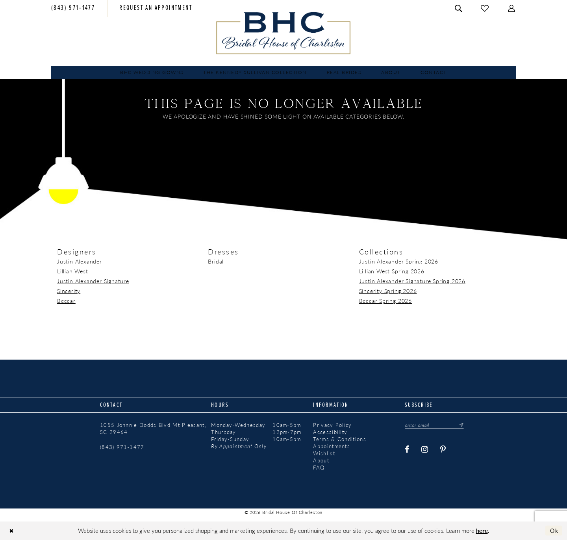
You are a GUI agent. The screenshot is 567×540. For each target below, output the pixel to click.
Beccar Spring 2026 (385, 300)
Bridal (216, 261)
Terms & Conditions (339, 439)
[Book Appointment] (155, 8)
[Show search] (459, 8)
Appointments (331, 446)
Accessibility (330, 432)
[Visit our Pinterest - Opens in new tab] (443, 450)
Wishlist (324, 453)
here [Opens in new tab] (482, 530)
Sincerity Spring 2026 (388, 291)
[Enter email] (435, 425)
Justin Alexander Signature (93, 281)
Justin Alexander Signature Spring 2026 (412, 281)
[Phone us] (73, 8)
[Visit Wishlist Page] (485, 8)
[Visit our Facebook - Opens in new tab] (407, 450)
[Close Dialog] (12, 531)
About (321, 460)
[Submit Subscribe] (461, 425)
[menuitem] (73, 8)
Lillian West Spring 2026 (391, 271)
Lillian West (72, 271)
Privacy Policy (332, 425)
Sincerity (68, 291)
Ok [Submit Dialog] (553, 530)
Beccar (66, 300)
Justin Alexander (79, 261)
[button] (512, 8)
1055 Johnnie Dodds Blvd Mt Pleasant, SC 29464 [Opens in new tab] (153, 428)
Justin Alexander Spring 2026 (398, 261)
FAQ (318, 467)
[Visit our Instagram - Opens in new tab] (425, 450)
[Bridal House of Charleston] (283, 33)
